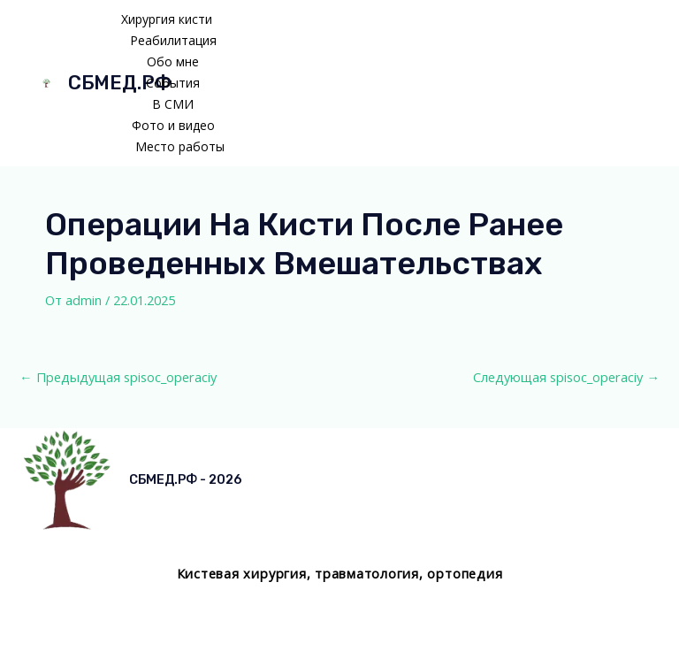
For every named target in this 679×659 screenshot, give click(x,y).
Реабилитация (173, 40)
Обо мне (173, 61)
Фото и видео (173, 125)
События (173, 82)
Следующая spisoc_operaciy (566, 377)
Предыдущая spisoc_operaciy (118, 377)
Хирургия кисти (166, 19)
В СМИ (173, 104)
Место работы (180, 146)
